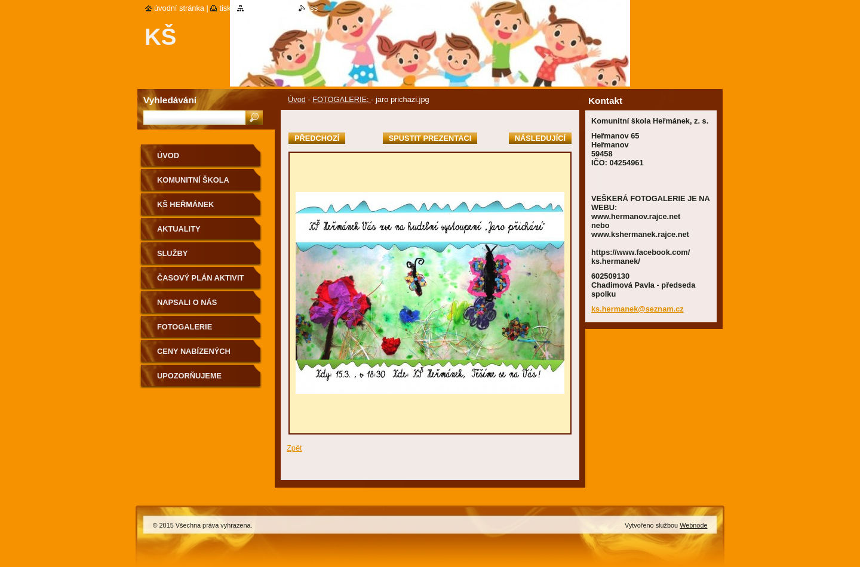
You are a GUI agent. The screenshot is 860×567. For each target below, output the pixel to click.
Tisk (225, 8)
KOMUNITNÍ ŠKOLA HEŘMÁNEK (193, 184)
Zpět (294, 447)
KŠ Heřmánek (185, 204)
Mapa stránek (269, 8)
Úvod (297, 99)
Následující (540, 138)
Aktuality (179, 228)
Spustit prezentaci (430, 138)
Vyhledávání (169, 100)
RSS (313, 8)
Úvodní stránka (179, 8)
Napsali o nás (187, 302)
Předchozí (316, 138)
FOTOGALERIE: (341, 99)
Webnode (693, 525)
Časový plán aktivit (200, 277)
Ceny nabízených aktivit (194, 355)
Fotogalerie (184, 326)
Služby (172, 253)
